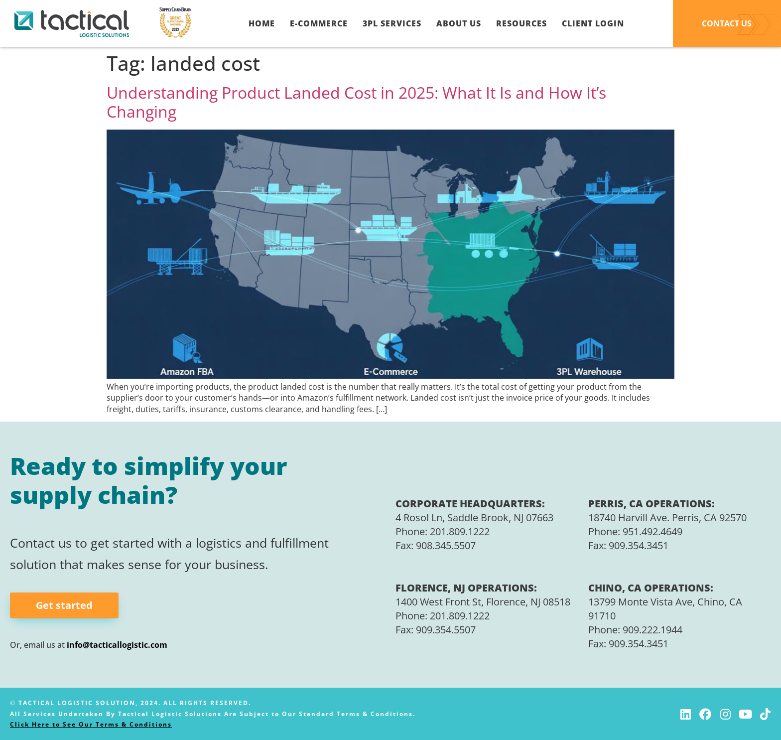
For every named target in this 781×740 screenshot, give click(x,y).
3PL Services (392, 23)
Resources (521, 23)
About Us (458, 23)
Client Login (593, 23)
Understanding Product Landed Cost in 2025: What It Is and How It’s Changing (356, 102)
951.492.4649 (652, 531)
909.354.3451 (638, 545)
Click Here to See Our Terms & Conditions (91, 724)
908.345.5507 (446, 545)
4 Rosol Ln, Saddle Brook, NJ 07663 (474, 517)
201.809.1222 (460, 531)
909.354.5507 (446, 629)
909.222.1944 (652, 629)
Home (262, 23)
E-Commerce (319, 23)
